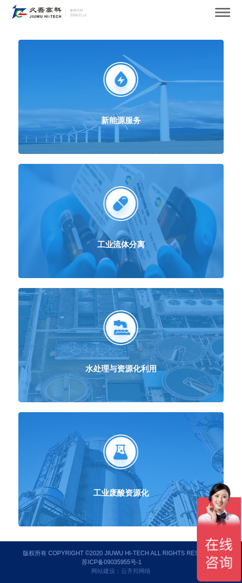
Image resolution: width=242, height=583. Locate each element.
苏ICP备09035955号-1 (111, 562)
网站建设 (103, 571)
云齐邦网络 (136, 571)
